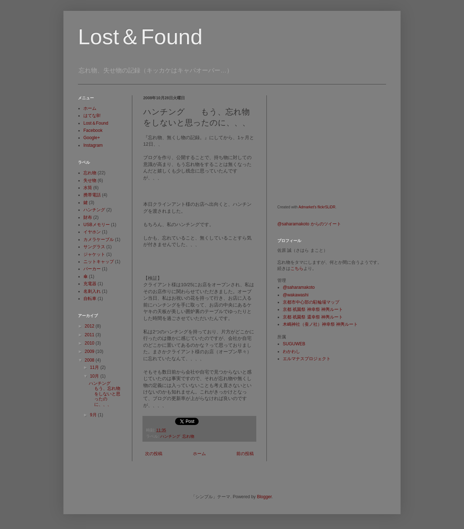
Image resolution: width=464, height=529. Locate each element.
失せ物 (89, 180)
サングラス (94, 246)
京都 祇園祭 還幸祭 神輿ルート (313, 317)
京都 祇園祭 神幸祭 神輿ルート (313, 309)
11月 (95, 367)
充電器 (89, 283)
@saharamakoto (299, 287)
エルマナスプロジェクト (307, 358)
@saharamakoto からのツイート (309, 223)
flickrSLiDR (326, 207)
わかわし (291, 351)
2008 (90, 360)
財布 (87, 217)
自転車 (89, 298)
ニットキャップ (98, 261)
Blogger (264, 496)
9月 (94, 414)
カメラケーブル (98, 239)
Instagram (93, 145)
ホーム (199, 453)
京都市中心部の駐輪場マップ (311, 302)
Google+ (91, 137)
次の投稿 (153, 453)
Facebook (93, 130)
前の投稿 (245, 453)
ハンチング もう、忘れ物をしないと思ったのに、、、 (104, 394)
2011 (90, 334)
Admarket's (307, 207)
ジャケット (94, 254)
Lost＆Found (140, 37)
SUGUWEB (294, 343)
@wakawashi (295, 294)
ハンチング (170, 436)
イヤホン (92, 231)
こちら (296, 268)
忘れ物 (188, 436)
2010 (90, 343)
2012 (90, 326)
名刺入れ (92, 291)
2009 (90, 351)
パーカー (92, 268)
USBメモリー (96, 224)
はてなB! (91, 115)
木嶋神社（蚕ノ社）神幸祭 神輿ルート (320, 324)
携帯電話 (92, 194)
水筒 (87, 187)
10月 (95, 376)
